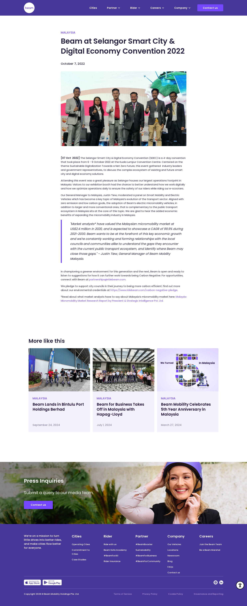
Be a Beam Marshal (209, 550)
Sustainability (143, 550)
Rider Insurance (112, 561)
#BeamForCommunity (148, 561)
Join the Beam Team (210, 544)
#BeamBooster (144, 544)
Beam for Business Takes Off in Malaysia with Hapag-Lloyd (120, 409)
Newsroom (173, 555)
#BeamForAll (111, 555)
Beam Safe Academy (115, 550)
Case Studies (79, 559)
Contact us (210, 8)
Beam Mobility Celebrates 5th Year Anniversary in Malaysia (186, 409)
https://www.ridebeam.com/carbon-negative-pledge (143, 290)
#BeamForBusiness (146, 555)
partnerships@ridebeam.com (107, 279)
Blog (169, 561)
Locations (172, 550)
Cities (93, 8)
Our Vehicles (174, 544)
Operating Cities (81, 544)
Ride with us (110, 544)
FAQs (170, 566)
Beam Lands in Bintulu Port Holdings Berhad (58, 407)
